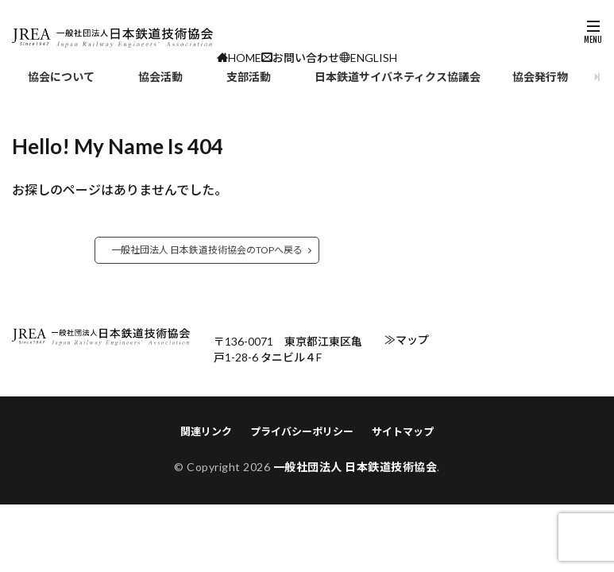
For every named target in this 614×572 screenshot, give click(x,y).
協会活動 (160, 76)
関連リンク (206, 431)
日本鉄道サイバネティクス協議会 (398, 76)
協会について (61, 76)
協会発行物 (540, 76)
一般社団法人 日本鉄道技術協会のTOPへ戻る (207, 250)
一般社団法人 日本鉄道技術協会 (355, 466)
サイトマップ (403, 431)
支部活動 (248, 76)
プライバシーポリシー (301, 431)
